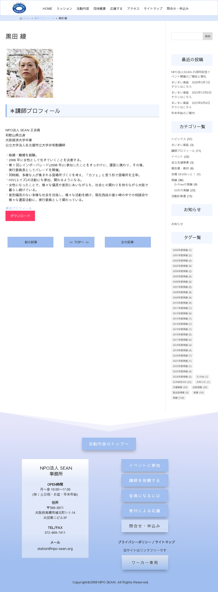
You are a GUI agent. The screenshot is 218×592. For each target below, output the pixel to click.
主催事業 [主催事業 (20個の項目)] (180, 387)
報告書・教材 (180, 168)
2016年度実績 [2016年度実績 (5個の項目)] (182, 334)
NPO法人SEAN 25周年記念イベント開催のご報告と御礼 (190, 74)
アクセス (133, 9)
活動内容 (83, 9)
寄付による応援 (145, 532)
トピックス (178, 139)
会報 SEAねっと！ (183, 174)
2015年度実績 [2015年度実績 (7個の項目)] (182, 329)
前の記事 (30, 242)
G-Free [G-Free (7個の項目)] (202, 376)
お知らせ (177, 224)
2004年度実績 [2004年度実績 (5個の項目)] (182, 271)
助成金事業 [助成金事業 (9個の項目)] (181, 392)
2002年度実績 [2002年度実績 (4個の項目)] (182, 260)
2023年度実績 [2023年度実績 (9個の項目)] (182, 371)
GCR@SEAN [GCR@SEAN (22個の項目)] (182, 382)
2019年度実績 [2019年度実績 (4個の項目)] (182, 350)
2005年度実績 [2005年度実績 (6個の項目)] (182, 276)
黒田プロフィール (18, 208)
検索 (207, 36)
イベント (177, 156)
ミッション (64, 9)
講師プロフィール (183, 151)
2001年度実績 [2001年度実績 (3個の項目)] (182, 255)
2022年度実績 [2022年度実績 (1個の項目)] (182, 366)
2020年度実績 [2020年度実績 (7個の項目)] (182, 355)
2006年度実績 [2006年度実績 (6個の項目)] (182, 281)
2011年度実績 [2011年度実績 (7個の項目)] (182, 308)
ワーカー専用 (144, 562)
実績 (174, 180)
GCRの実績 (181, 190)
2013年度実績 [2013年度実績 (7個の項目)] (182, 318)
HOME (47, 9)
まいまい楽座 (180, 145)
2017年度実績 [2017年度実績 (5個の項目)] (182, 339)
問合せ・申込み (178, 9)
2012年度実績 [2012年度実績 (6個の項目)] (182, 313)
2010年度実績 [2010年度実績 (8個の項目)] (182, 303)
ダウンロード (20, 215)
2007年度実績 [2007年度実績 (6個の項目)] (182, 287)
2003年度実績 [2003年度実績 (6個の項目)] (182, 266)
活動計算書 (178, 196)
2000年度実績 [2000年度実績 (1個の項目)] (182, 250)
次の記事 (128, 242)
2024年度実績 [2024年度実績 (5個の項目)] (182, 376)
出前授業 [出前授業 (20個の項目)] (200, 387)
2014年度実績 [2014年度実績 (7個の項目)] (182, 324)
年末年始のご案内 (183, 113)
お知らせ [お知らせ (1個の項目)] (203, 382)
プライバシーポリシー (134, 542)
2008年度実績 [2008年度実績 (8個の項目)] (182, 292)
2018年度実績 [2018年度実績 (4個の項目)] (182, 345)
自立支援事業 (180, 162)
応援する (116, 9)
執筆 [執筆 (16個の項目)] (199, 392)
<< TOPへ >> (79, 242)
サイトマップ (153, 9)
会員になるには (145, 517)
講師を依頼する (145, 502)
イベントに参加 (145, 487)
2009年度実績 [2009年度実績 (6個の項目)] (182, 297)
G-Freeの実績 (183, 184)
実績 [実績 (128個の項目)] (178, 397)
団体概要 (99, 9)
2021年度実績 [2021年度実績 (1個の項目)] (182, 361)
